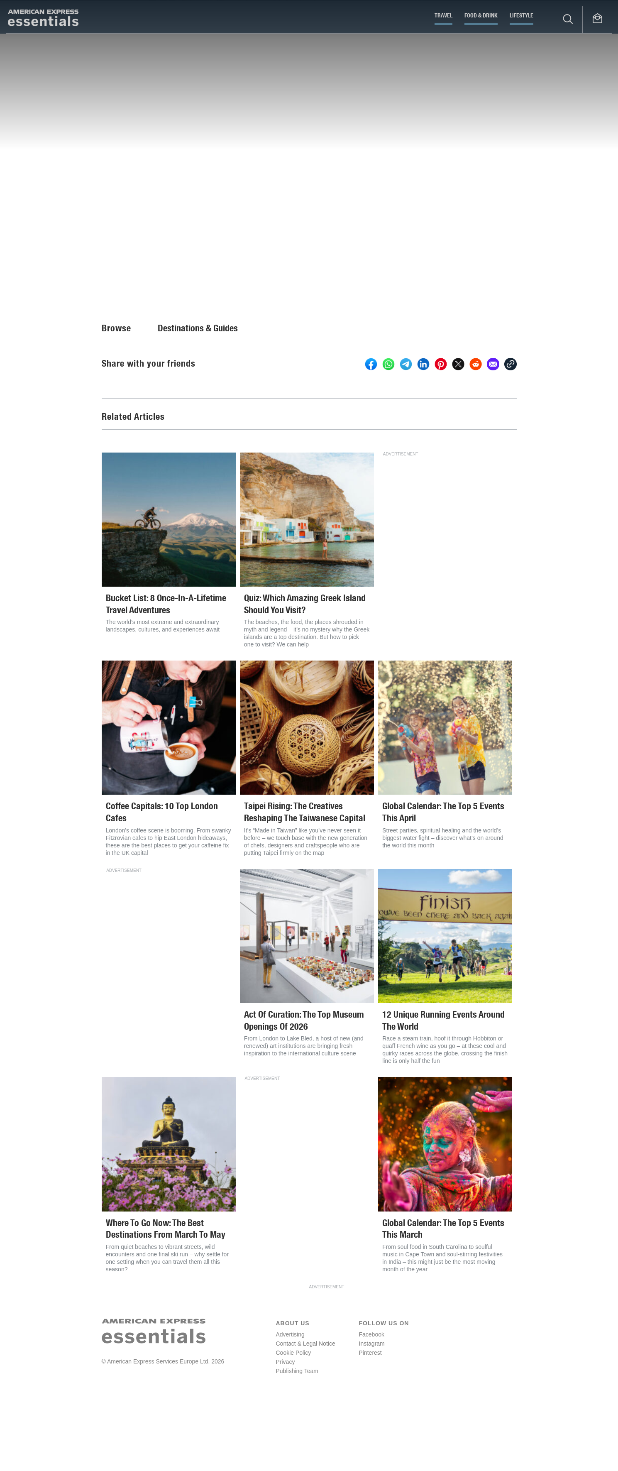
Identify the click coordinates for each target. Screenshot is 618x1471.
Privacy (285, 1428)
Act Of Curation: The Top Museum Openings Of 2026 (304, 1087)
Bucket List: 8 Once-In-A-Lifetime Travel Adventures (166, 670)
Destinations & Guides (198, 394)
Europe (211, 271)
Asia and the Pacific (302, 271)
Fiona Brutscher (39, 281)
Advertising (290, 1401)
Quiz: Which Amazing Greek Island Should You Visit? (305, 670)
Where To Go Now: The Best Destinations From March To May (165, 1295)
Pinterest (370, 1419)
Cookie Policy (293, 1419)
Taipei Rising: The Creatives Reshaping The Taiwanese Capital (304, 878)
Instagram (372, 1410)
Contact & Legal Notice (305, 1410)
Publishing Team (297, 1437)
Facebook (371, 1401)
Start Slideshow (571, 226)
